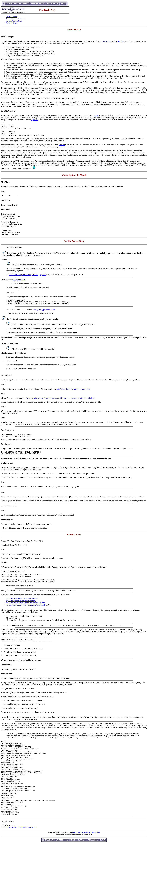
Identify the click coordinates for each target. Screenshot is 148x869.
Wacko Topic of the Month (15, 19)
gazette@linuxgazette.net (27, 853)
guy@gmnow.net (18, 283)
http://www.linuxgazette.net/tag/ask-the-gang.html (27, 277)
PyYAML (34, 120)
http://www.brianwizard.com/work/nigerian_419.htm (25, 610)
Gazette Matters (11, 17)
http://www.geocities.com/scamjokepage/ (21, 608)
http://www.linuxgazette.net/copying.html (86, 858)
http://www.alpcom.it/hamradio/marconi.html (73, 393)
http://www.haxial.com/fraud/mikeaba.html (22, 606)
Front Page (107, 41)
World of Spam (11, 23)
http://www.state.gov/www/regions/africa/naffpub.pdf (25, 612)
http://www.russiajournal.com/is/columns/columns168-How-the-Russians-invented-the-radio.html (58, 402)
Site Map (121, 41)
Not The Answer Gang (14, 21)
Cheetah (62, 147)
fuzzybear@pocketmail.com (44, 313)
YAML (96, 116)
